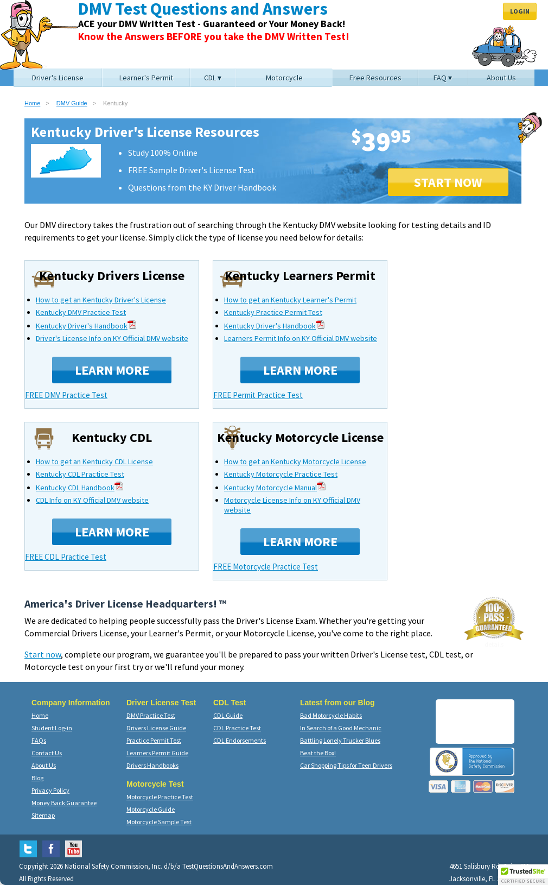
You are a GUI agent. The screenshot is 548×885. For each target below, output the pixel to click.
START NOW (448, 182)
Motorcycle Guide (150, 809)
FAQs (38, 740)
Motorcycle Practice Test (159, 797)
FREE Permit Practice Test (258, 395)
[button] (523, 874)
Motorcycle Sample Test (159, 822)
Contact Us (46, 753)
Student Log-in (51, 728)
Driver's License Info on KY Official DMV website (112, 338)
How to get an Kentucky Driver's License (101, 300)
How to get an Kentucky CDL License (94, 461)
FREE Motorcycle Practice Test (265, 566)
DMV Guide (71, 103)
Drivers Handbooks (152, 765)
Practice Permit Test (153, 740)
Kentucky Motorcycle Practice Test (280, 474)
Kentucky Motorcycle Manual (275, 487)
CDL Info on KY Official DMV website (92, 500)
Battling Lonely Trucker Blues (340, 740)
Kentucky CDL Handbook (79, 487)
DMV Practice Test (150, 715)
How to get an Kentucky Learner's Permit (290, 300)
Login (520, 11)
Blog (37, 778)
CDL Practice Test (237, 728)
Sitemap (43, 815)
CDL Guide (228, 715)
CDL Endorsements (239, 740)
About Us (43, 765)
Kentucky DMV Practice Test (81, 312)
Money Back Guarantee (64, 803)
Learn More (112, 370)
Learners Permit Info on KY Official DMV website (300, 338)
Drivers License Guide (156, 728)
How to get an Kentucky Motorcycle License (295, 461)
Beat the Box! (318, 753)
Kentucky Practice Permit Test (273, 312)
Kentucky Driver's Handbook (86, 326)
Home (32, 103)
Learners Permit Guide (157, 753)
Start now (42, 654)
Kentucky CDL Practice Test (80, 474)
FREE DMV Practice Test (66, 395)
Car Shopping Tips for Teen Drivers (346, 765)
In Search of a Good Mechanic (340, 728)
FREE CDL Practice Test (65, 557)
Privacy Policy (50, 790)
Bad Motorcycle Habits (331, 715)
